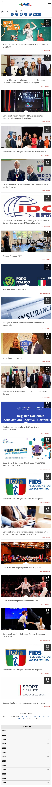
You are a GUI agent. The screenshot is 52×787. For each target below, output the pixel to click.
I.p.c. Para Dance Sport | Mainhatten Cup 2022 (22, 567)
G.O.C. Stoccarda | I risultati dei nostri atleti (21, 601)
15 (22, 717)
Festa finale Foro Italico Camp (15, 289)
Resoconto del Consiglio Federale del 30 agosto (23, 498)
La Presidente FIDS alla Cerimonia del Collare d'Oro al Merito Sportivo (25, 186)
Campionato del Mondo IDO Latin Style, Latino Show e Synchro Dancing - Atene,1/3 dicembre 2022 (26, 221)
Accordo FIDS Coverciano (13, 358)
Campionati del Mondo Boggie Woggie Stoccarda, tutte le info (24, 635)
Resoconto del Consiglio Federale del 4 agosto (22, 670)
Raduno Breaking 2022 (12, 256)
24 (23, 719)
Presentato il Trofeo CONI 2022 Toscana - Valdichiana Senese (25, 392)
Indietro (15, 717)
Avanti (29, 719)
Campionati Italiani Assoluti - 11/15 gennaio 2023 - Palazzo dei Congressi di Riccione (23, 117)
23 (19, 719)
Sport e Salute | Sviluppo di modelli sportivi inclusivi (24, 703)
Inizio (5, 717)
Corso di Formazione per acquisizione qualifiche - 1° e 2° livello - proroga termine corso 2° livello (25, 533)
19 (39, 717)
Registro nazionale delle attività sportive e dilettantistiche (21, 428)
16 (26, 717)
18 (35, 717)
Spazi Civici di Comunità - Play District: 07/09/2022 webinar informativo (24, 464)
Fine (36, 719)
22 (14, 719)
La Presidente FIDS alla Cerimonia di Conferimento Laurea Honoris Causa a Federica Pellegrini (24, 81)
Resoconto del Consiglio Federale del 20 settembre (24, 151)
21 (48, 717)
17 (31, 717)
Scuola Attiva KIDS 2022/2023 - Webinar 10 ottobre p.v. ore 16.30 (26, 45)
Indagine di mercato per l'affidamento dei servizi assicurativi (23, 324)
